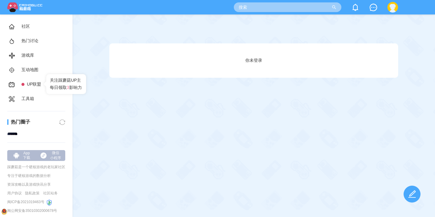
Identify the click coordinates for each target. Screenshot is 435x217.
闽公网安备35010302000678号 (32, 211)
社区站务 (50, 193)
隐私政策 (32, 193)
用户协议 (14, 193)
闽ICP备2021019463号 (25, 202)
